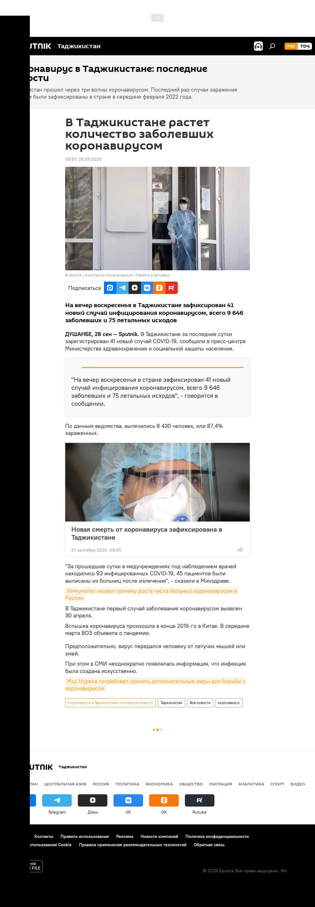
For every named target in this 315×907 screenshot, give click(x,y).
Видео (297, 784)
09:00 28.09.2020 (83, 159)
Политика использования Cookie (39, 844)
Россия (101, 784)
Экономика (159, 784)
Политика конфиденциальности (217, 836)
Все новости (200, 702)
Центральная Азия (65, 784)
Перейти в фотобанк (153, 275)
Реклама (124, 836)
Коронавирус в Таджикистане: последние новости (110, 702)
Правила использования (85, 836)
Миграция (220, 784)
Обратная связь (209, 844)
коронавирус (229, 702)
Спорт (277, 784)
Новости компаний (159, 836)
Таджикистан (171, 702)
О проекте (16, 836)
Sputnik (76, 275)
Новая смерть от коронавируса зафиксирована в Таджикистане (146, 533)
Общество (191, 784)
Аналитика (251, 784)
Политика (127, 784)
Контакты (43, 836)
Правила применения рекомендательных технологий (132, 844)
